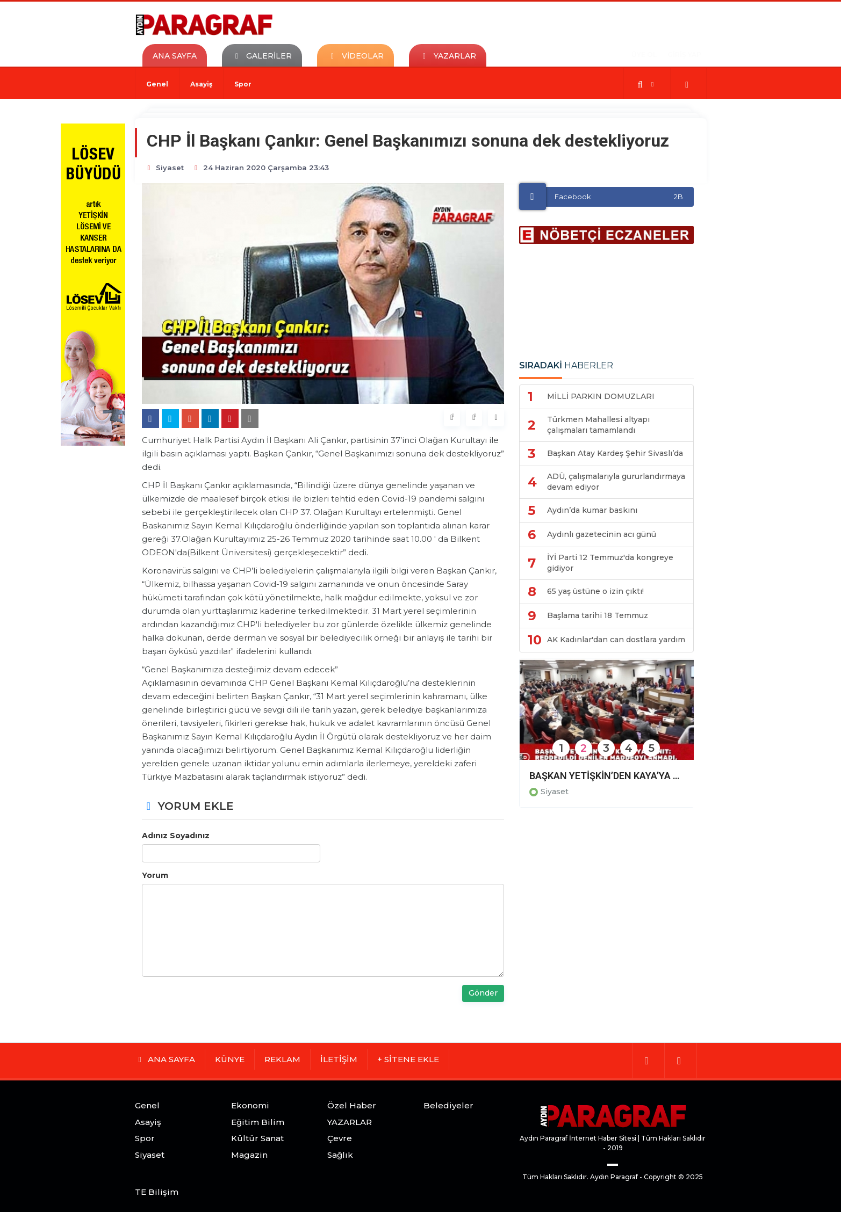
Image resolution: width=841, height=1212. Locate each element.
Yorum (155, 875)
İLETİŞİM (338, 1059)
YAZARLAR (349, 1122)
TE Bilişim (156, 1192)
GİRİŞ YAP (684, 54)
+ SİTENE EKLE (408, 1059)
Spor (242, 84)
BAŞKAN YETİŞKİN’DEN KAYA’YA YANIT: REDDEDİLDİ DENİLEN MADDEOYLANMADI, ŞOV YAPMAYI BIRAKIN (606, 775)
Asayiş (201, 84)
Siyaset (555, 791)
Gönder (483, 993)
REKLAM (282, 1059)
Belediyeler (448, 1105)
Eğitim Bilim (257, 1122)
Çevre (339, 1138)
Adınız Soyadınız (176, 835)
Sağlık (340, 1155)
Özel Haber (351, 1105)
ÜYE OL (644, 54)
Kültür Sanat (257, 1138)
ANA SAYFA (175, 56)
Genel (157, 84)
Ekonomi (250, 1105)
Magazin (249, 1155)
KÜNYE (230, 1059)
